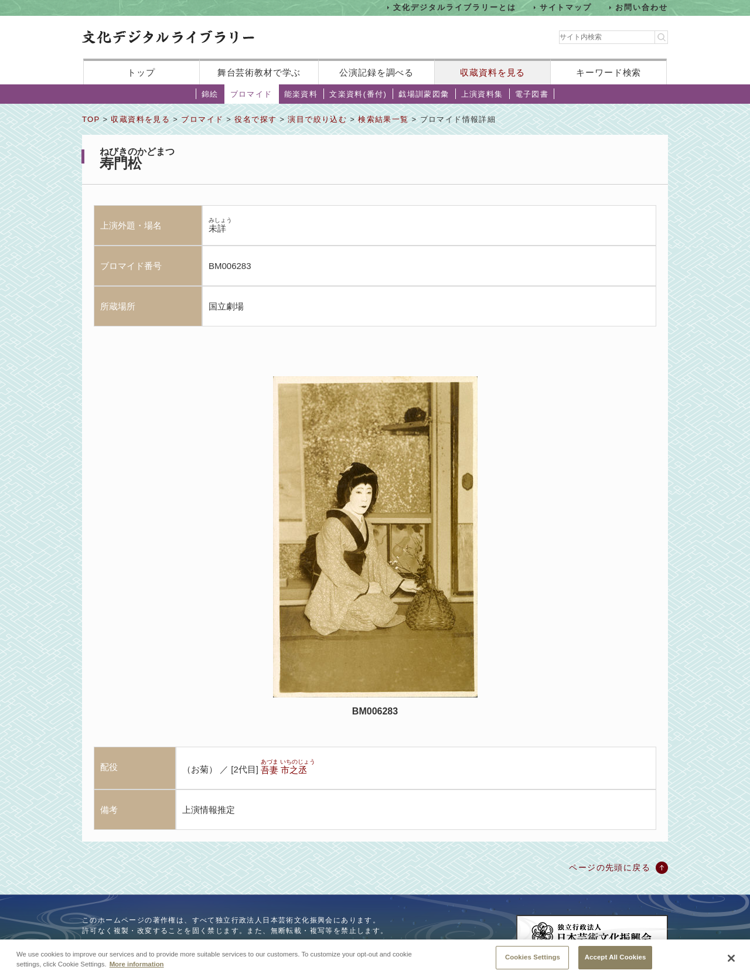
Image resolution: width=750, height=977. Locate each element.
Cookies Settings (532, 963)
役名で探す (255, 119)
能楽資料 (301, 94)
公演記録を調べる (376, 72)
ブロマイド (251, 94)
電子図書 (532, 94)
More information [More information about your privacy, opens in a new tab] (137, 970)
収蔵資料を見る (492, 72)
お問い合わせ (641, 7)
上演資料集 (482, 94)
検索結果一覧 (383, 119)
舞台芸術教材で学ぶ (259, 72)
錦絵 (210, 94)
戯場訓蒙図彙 (423, 94)
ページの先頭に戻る (609, 867)
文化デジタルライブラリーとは (454, 7)
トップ (141, 72)
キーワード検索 (608, 72)
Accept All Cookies (615, 963)
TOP (91, 119)
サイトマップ (566, 7)
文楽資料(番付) (358, 94)
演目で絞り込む (317, 119)
